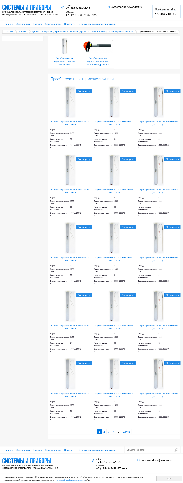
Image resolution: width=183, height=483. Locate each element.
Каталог (37, 23)
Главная (8, 23)
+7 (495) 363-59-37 (78, 15)
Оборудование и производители (97, 23)
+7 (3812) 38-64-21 (78, 8)
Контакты (70, 23)
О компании (23, 23)
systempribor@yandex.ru (127, 6)
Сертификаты (53, 23)
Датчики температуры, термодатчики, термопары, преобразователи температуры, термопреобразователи (82, 31)
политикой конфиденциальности (70, 480)
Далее (126, 431)
